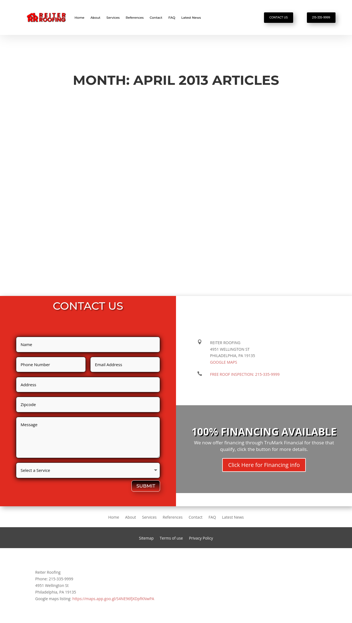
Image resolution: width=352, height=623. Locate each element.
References (135, 18)
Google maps (223, 362)
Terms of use (171, 538)
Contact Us (278, 17)
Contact (156, 18)
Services (113, 18)
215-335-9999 (321, 17)
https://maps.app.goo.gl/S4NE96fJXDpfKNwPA (113, 598)
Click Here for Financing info (264, 465)
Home (79, 18)
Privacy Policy (201, 538)
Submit (145, 486)
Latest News (191, 18)
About (95, 18)
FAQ (171, 18)
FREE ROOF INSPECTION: (245, 374)
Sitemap (146, 538)
